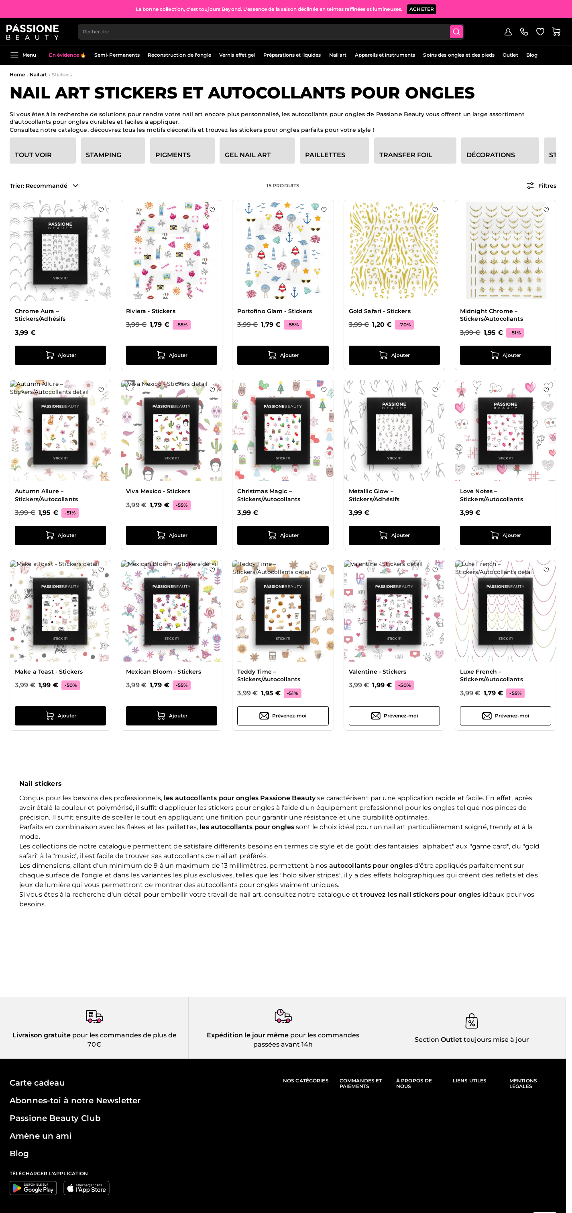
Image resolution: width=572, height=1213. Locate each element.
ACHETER (421, 8)
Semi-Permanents (117, 55)
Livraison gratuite (41, 1035)
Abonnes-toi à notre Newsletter (75, 1100)
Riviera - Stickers (150, 311)
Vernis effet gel (237, 55)
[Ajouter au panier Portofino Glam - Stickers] (282, 355)
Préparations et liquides (292, 55)
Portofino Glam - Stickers (274, 311)
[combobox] (275, 31)
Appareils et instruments (385, 55)
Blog (531, 55)
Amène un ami (41, 1136)
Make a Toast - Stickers (49, 671)
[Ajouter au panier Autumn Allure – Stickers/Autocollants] (60, 535)
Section (427, 1039)
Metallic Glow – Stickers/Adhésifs (374, 495)
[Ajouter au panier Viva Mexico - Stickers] (171, 535)
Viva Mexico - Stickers (158, 491)
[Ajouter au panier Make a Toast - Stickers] (60, 715)
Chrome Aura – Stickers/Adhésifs (40, 315)
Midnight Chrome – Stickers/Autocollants (491, 315)
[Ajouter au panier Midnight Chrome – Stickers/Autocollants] (505, 355)
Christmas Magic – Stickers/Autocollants (268, 495)
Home (17, 75)
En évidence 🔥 (67, 55)
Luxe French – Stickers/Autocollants (491, 675)
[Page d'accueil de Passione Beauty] (36, 31)
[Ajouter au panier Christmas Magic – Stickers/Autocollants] (282, 535)
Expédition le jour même (248, 1035)
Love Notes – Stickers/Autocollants (491, 495)
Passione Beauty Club (55, 1118)
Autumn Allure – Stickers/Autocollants (46, 495)
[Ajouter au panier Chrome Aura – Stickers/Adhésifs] (60, 355)
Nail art (338, 55)
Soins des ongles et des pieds (458, 55)
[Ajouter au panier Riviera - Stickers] (171, 355)
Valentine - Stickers (378, 671)
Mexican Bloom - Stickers (163, 671)
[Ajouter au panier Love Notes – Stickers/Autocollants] (505, 535)
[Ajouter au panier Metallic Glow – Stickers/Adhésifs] (394, 535)
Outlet (510, 55)
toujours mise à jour (495, 1039)
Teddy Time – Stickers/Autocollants (268, 675)
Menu (23, 55)
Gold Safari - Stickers (380, 311)
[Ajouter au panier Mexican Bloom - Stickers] (171, 715)
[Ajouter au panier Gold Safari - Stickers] (394, 355)
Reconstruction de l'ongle (179, 55)
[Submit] (462, 31)
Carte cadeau (37, 1083)
